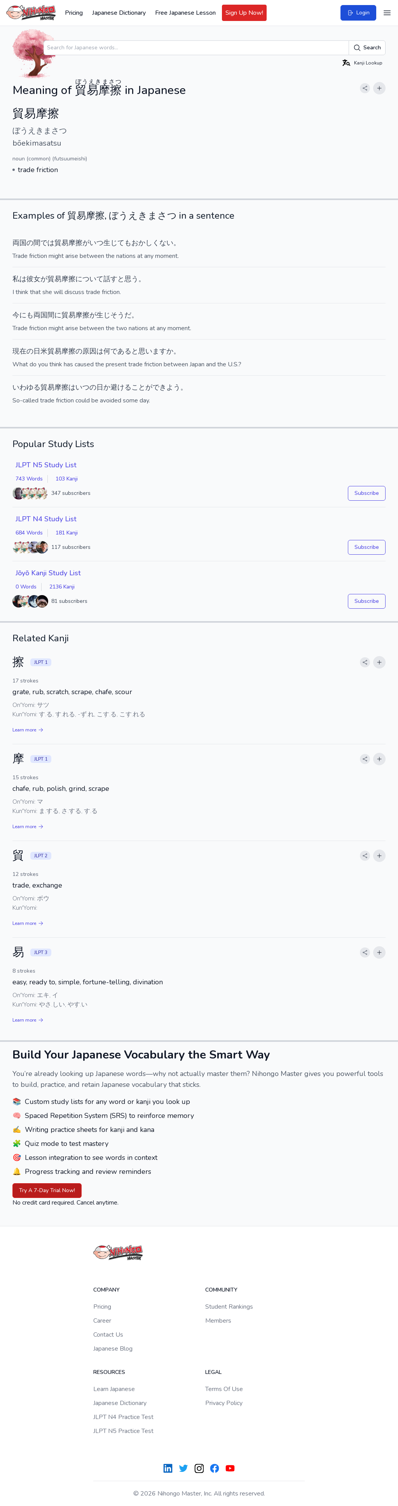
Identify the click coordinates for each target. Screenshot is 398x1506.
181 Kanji (67, 532)
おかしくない (152, 242)
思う (131, 279)
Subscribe (366, 493)
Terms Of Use (224, 1389)
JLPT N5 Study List (46, 465)
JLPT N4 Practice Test (123, 1417)
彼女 (33, 279)
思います (152, 351)
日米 (40, 351)
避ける (120, 387)
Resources (109, 1372)
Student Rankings (229, 1306)
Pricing (74, 13)
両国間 (43, 315)
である (120, 351)
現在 (19, 351)
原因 (89, 351)
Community (221, 1290)
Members (218, 1320)
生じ (103, 315)
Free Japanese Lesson (185, 13)
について (89, 279)
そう (117, 315)
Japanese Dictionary (119, 13)
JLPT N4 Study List (46, 519)
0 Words (26, 586)
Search (367, 48)
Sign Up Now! (244, 13)
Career (102, 1320)
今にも (22, 315)
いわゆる (26, 387)
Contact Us (108, 1334)
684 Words (29, 532)
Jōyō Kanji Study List (48, 573)
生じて (113, 242)
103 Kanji (67, 478)
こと (138, 387)
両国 (19, 242)
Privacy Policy (224, 1403)
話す (110, 279)
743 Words (29, 478)
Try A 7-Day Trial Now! (47, 1190)
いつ (96, 242)
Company (106, 1290)
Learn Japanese (114, 1389)
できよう (166, 387)
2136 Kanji (62, 586)
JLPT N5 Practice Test (123, 1431)
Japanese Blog (113, 1348)
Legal (213, 1372)
